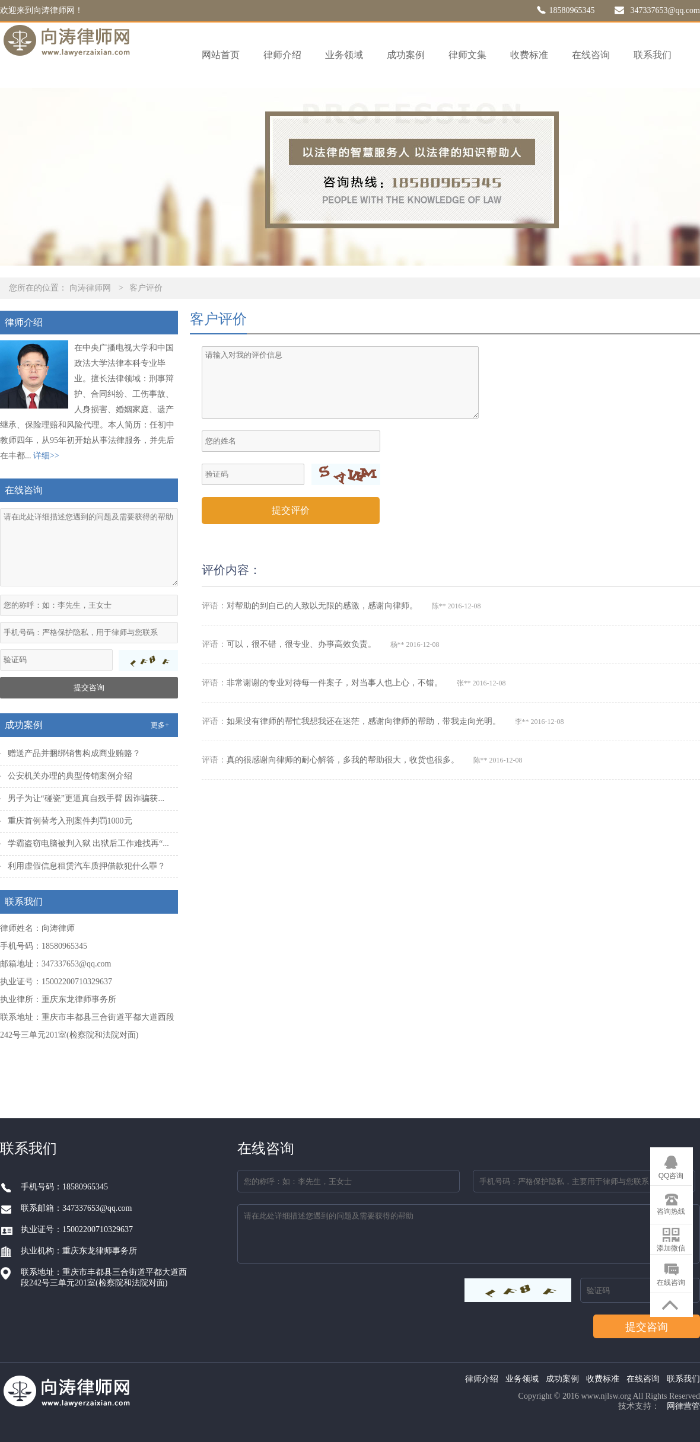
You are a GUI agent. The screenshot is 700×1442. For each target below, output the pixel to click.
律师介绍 (282, 55)
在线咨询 (591, 55)
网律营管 (683, 1406)
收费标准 (529, 55)
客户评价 (146, 287)
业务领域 (344, 55)
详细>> (46, 455)
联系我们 (653, 55)
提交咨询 (89, 687)
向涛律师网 (90, 287)
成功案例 (406, 55)
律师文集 (467, 55)
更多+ (160, 725)
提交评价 (291, 510)
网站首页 (221, 55)
